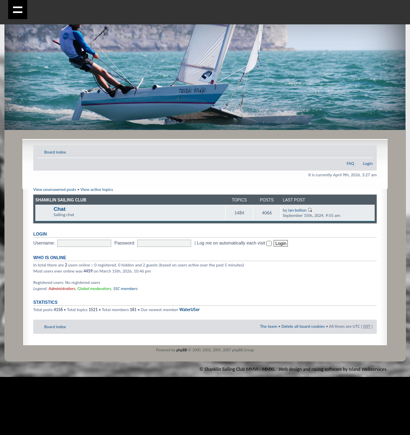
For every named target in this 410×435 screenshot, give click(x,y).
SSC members (125, 288)
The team (268, 326)
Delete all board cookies (303, 326)
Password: (124, 242)
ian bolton (297, 210)
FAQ (350, 163)
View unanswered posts (54, 189)
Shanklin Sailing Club (60, 200)
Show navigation (17, 9)
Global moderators (94, 288)
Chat (59, 209)
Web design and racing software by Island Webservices (332, 369)
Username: (44, 242)
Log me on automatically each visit (234, 242)
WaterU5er (189, 309)
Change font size (367, 150)
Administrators (62, 288)
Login (368, 163)
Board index (55, 152)
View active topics (96, 189)
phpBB (181, 350)
